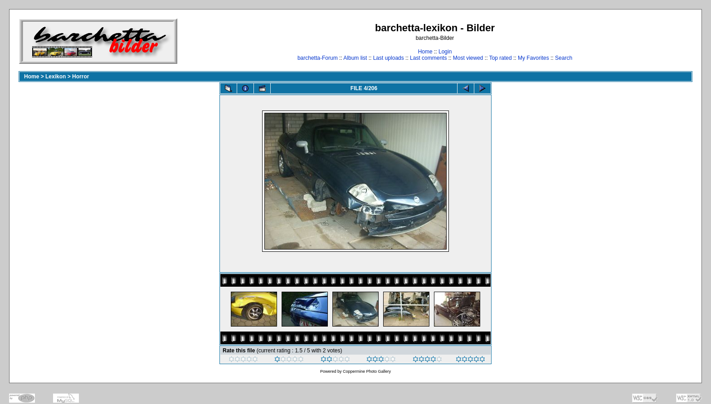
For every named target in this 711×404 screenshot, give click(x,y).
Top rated (500, 58)
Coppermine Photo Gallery (367, 371)
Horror (80, 76)
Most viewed (468, 58)
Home (425, 51)
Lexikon (55, 76)
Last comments (428, 58)
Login (445, 51)
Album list (355, 58)
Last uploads (388, 58)
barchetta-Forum (317, 58)
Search (563, 58)
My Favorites (533, 58)
